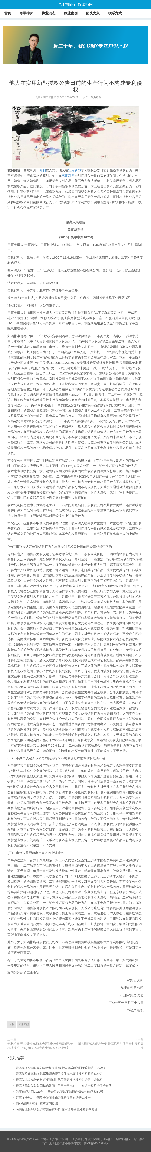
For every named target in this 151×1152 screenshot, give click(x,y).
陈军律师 (26, 13)
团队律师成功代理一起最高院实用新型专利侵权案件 (111, 1046)
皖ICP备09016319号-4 (96, 1143)
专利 (42, 170)
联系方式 (115, 13)
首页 (7, 13)
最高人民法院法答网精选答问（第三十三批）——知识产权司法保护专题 (63, 1085)
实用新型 (74, 170)
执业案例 (71, 13)
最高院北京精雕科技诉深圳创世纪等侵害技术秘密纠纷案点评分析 (59, 1079)
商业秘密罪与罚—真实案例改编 (37, 1103)
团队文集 (93, 13)
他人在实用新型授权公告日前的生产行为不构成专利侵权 (75, 86)
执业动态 (48, 13)
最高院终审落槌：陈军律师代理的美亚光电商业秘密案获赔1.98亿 (59, 1073)
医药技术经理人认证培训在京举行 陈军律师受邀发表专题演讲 (56, 1109)
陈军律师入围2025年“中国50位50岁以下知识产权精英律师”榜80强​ (59, 1091)
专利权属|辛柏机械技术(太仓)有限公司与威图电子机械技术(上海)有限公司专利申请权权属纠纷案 (40, 1046)
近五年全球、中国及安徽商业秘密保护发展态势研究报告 (53, 1097)
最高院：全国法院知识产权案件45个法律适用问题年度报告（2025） (61, 1068)
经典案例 (96, 97)
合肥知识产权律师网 (75, 4)
